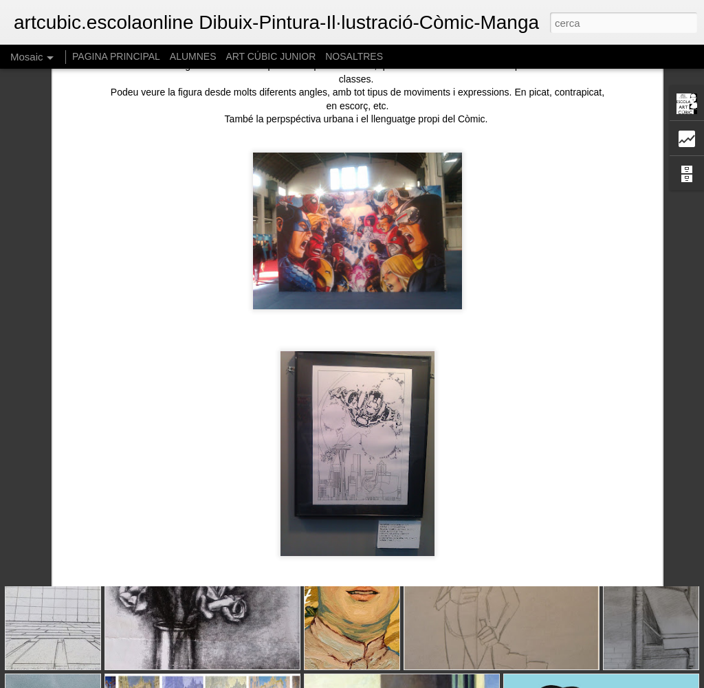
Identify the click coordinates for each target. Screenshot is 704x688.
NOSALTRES (354, 56)
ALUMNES (193, 56)
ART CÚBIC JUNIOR (271, 56)
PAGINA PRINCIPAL (116, 56)
